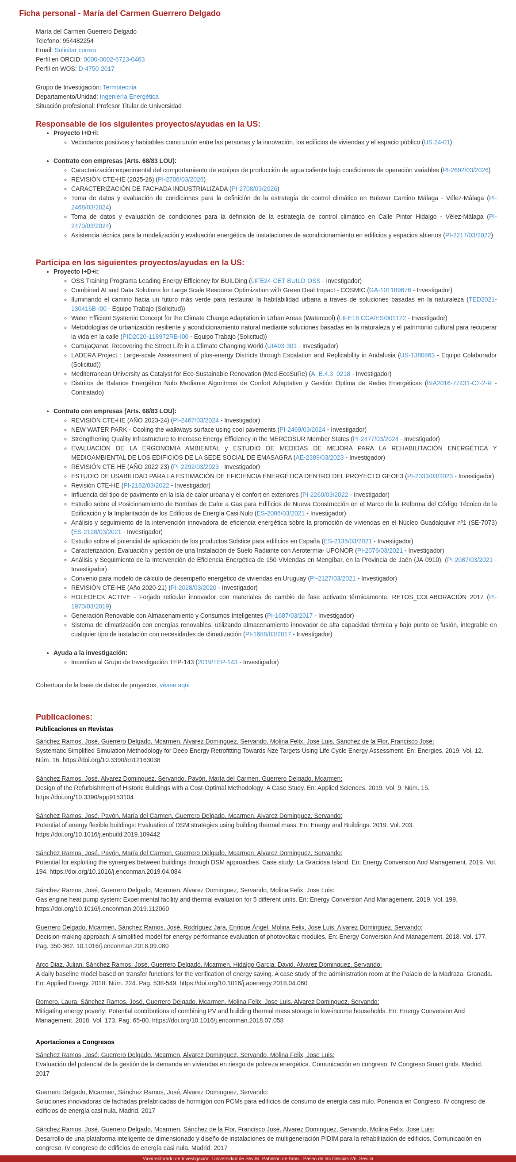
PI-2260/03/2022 (325, 494)
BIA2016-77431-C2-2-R (459, 383)
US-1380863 (417, 355)
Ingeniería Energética (129, 96)
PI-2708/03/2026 (254, 188)
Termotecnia (119, 87)
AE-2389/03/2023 (319, 457)
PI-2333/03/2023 (430, 476)
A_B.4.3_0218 (330, 373)
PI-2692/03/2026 (466, 170)
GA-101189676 (390, 290)
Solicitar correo (75, 50)
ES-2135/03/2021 (348, 541)
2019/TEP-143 (217, 662)
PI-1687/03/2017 (290, 615)
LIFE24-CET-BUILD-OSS (286, 280)
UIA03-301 (282, 345)
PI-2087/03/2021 (470, 559)
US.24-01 (437, 142)
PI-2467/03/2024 (196, 420)
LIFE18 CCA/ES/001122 (372, 317)
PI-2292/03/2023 (196, 466)
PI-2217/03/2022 (468, 235)
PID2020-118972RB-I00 (155, 336)
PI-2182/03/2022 (146, 485)
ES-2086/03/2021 (280, 513)
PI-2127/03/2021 (333, 578)
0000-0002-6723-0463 (114, 59)
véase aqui (175, 685)
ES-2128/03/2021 (97, 531)
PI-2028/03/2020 (194, 587)
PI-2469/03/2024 (302, 429)
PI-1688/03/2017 (268, 634)
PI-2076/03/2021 (380, 550)
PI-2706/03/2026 (181, 179)
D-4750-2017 (96, 68)
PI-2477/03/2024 (376, 438)
